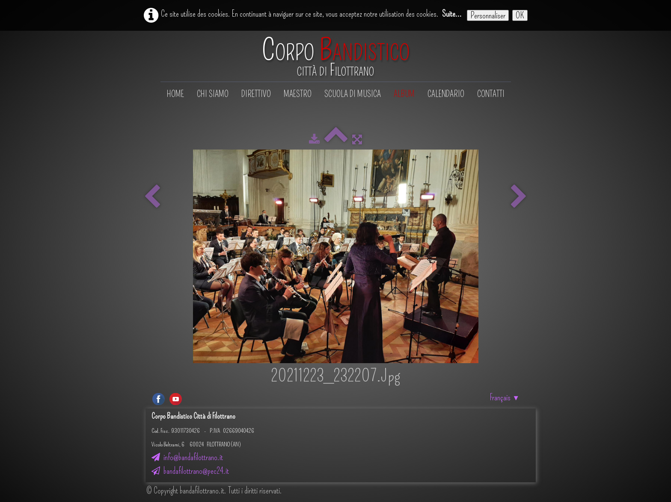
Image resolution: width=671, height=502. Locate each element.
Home (175, 94)
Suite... (452, 14)
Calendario (446, 94)
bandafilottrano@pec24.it (190, 471)
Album (404, 94)
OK (520, 15)
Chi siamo (213, 94)
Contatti (491, 94)
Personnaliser (487, 15)
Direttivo (256, 94)
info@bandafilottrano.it (187, 457)
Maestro (298, 94)
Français (505, 397)
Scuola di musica (352, 94)
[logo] (336, 57)
